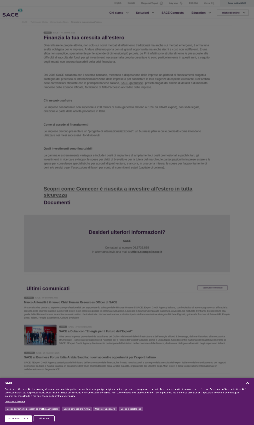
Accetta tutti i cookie (18, 418)
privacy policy (68, 396)
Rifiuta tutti (44, 418)
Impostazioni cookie (15, 401)
